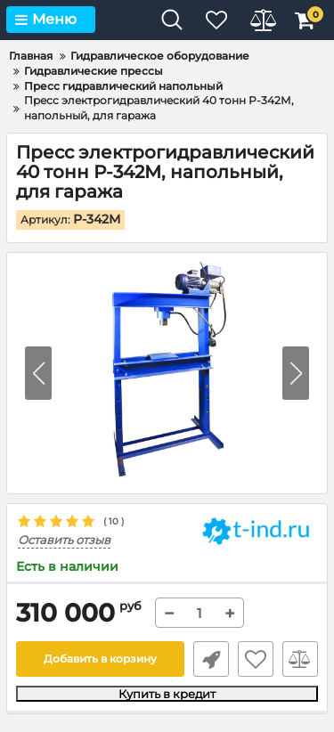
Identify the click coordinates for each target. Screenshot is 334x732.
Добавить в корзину (100, 658)
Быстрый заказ (211, 659)
